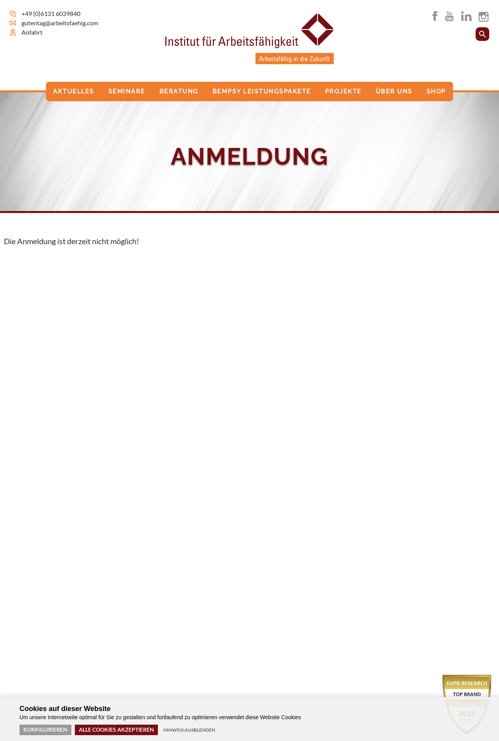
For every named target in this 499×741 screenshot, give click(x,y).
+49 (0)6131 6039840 (50, 13)
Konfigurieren (45, 729)
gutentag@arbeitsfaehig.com (59, 22)
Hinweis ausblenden (189, 730)
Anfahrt (31, 32)
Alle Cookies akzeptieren (116, 729)
